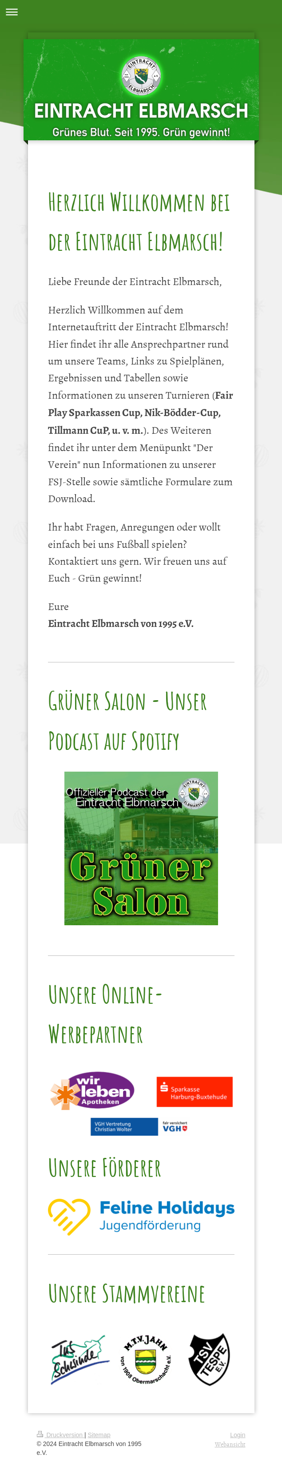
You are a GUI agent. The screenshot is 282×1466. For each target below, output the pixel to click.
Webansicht (230, 1444)
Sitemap (99, 1434)
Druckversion (60, 1434)
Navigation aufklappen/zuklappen (141, 11)
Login (237, 1434)
